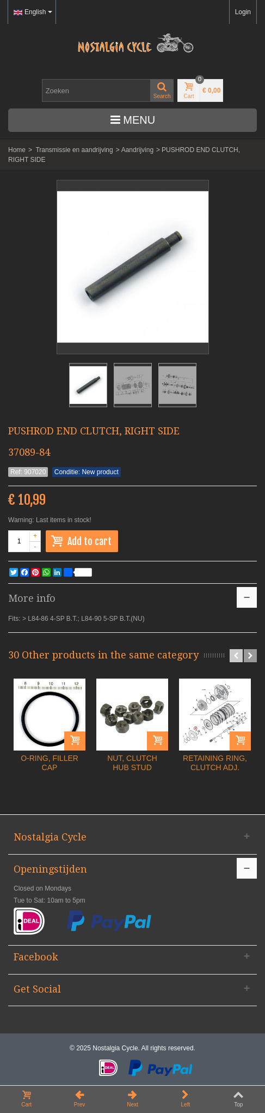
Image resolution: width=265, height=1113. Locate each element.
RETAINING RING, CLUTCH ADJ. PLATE (215, 767)
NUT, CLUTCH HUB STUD (132, 763)
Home (17, 150)
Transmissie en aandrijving (74, 150)
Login (243, 12)
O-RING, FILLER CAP (49, 763)
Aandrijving (137, 150)
